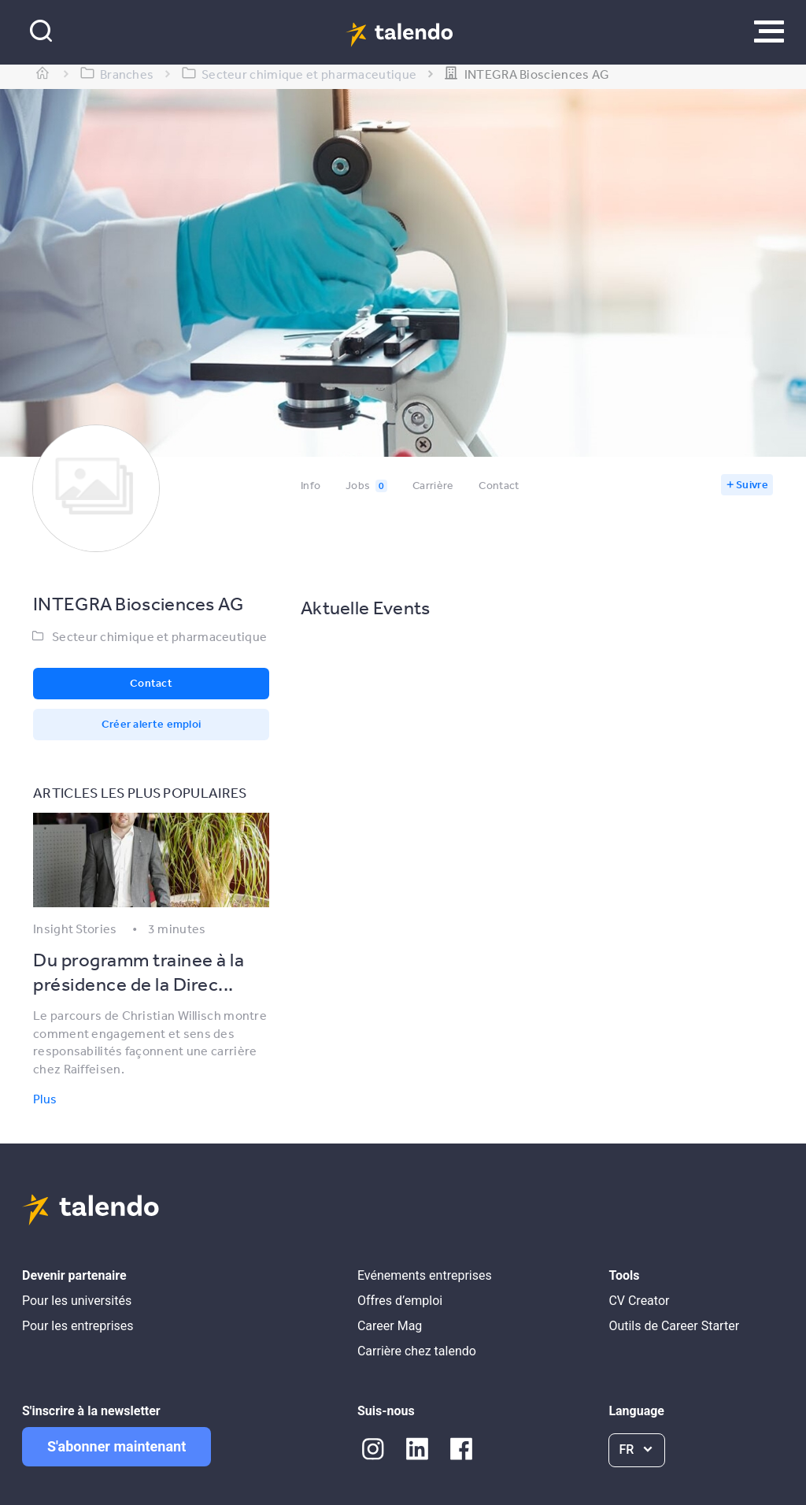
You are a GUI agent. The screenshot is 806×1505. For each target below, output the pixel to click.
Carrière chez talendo (416, 1351)
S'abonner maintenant (116, 1446)
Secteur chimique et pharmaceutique (159, 636)
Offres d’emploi (399, 1300)
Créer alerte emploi (152, 724)
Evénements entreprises (424, 1275)
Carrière (432, 485)
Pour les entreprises (78, 1325)
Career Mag (389, 1325)
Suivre (752, 484)
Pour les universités (76, 1300)
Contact (499, 485)
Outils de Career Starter (673, 1325)
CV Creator (638, 1300)
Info (310, 485)
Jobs (366, 485)
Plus (45, 1099)
